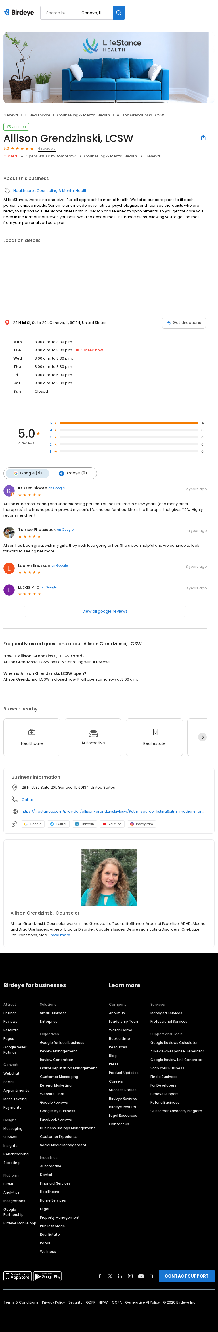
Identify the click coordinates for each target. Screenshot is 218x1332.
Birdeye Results (122, 1106)
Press (113, 1063)
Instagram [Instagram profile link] (141, 823)
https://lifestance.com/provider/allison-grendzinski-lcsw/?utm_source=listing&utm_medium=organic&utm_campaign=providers (114, 811)
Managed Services (166, 1012)
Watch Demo (120, 1029)
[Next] (202, 737)
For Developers (163, 1085)
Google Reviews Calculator (174, 1042)
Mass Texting (15, 1098)
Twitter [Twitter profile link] (58, 823)
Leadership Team (124, 1021)
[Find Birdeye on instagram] (130, 1276)
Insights (10, 1145)
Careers (116, 1081)
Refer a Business (164, 1102)
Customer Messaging (59, 1076)
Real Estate (50, 1234)
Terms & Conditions (21, 1302)
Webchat (11, 1073)
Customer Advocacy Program (176, 1110)
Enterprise (49, 1021)
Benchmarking (16, 1153)
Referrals (11, 1029)
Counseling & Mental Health (83, 115)
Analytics (11, 1192)
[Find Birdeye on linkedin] (120, 1276)
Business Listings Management (67, 1127)
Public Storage (52, 1225)
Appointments (16, 1090)
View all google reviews (104, 611)
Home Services (53, 1200)
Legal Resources (123, 1115)
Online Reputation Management (68, 1067)
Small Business (53, 1012)
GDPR (90, 1302)
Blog (113, 1055)
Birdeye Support (164, 1093)
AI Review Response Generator (177, 1050)
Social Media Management (63, 1144)
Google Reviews (54, 1102)
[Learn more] (109, 877)
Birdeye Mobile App (19, 1222)
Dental (46, 1174)
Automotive (50, 1165)
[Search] (119, 13)
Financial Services (55, 1183)
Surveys (10, 1136)
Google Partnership (13, 1212)
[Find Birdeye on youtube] (141, 1276)
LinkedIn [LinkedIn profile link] (84, 823)
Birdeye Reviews (123, 1098)
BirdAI (8, 1183)
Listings (10, 1012)
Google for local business (62, 1042)
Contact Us (119, 1123)
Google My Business (57, 1110)
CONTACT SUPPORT (187, 1276)
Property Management (60, 1217)
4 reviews (47, 148)
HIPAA (103, 1302)
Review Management (58, 1050)
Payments (12, 1107)
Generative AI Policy (142, 1302)
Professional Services (168, 1021)
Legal (44, 1208)
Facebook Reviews (56, 1119)
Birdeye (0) (72, 473)
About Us (117, 1012)
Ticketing (11, 1162)
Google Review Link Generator (176, 1059)
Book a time (119, 1038)
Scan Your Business (167, 1067)
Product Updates (124, 1072)
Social (8, 1081)
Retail (45, 1242)
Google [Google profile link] (32, 823)
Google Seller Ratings (14, 1049)
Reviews (10, 1021)
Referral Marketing (56, 1085)
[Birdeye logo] (19, 13)
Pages (8, 1038)
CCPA (117, 1302)
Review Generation (56, 1059)
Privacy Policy (53, 1302)
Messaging (12, 1128)
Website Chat (52, 1093)
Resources (118, 1046)
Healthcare (39, 115)
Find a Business (163, 1076)
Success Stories (123, 1089)
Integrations (14, 1200)
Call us (28, 799)
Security (75, 1302)
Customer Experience (59, 1136)
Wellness (48, 1251)
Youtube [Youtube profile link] (112, 823)
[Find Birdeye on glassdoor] (151, 1276)
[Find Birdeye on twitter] (110, 1276)
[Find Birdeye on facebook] (100, 1276)
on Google (56, 487)
